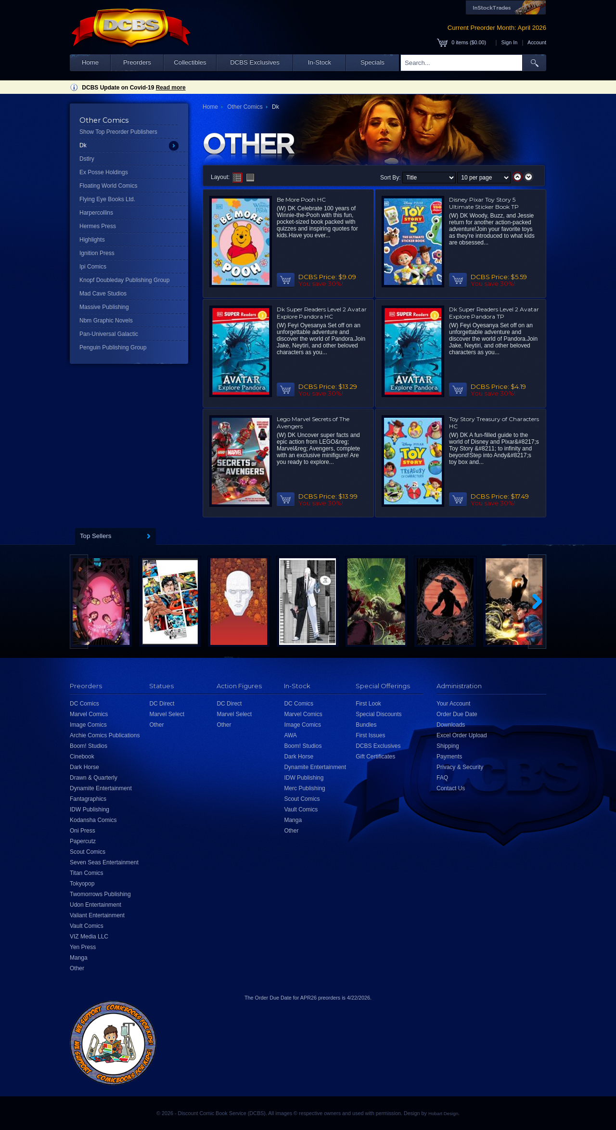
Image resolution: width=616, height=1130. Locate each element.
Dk (83, 145)
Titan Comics (86, 873)
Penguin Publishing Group (112, 347)
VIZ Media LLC (89, 936)
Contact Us (450, 788)
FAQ (442, 777)
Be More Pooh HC (301, 199)
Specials (372, 62)
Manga (79, 957)
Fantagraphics (88, 799)
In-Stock (319, 62)
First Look (368, 703)
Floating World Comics (108, 185)
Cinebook (82, 756)
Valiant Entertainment (97, 915)
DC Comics (84, 703)
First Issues (370, 735)
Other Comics (244, 106)
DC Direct (161, 703)
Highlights (92, 239)
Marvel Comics (89, 714)
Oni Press (82, 830)
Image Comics (88, 724)
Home (90, 62)
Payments (449, 756)
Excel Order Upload (461, 735)
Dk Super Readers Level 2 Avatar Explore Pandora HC (322, 313)
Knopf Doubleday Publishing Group (124, 280)
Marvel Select (166, 714)
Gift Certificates (375, 756)
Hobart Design (443, 1113)
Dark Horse (84, 767)
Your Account (453, 703)
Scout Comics (87, 851)
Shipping (447, 746)
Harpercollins (96, 212)
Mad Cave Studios (103, 293)
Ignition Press (97, 253)
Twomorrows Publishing (100, 894)
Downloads (450, 724)
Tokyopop (82, 883)
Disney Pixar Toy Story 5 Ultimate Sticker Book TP (484, 203)
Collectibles (190, 62)
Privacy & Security (459, 767)
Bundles (366, 724)
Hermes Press (97, 226)
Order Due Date (456, 714)
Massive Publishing (104, 307)
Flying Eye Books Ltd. (107, 199)
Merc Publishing (304, 788)
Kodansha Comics (93, 820)
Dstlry (86, 158)
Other (77, 968)
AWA (290, 735)
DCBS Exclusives (255, 62)
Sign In (509, 42)
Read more (171, 87)
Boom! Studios (88, 746)
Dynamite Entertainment (101, 788)
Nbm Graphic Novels (106, 320)
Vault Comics (86, 926)
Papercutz (83, 841)
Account (536, 42)
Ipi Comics (92, 266)
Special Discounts (378, 714)
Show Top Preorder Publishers (118, 131)
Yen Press (83, 947)
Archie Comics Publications (105, 735)
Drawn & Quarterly (93, 777)
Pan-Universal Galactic (108, 334)
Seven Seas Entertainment (104, 862)
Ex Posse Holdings (103, 172)
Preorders (137, 62)
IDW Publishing (89, 809)
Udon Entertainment (95, 904)
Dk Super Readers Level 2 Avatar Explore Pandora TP (494, 313)
